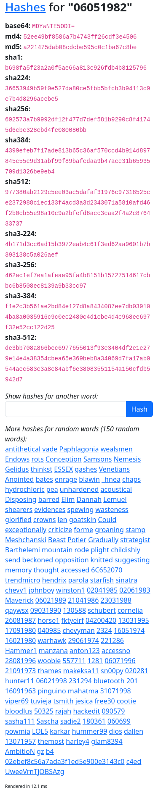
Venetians (114, 469)
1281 (95, 660)
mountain (57, 549)
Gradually (103, 539)
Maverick (19, 600)
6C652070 (106, 570)
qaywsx (17, 610)
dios (115, 731)
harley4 (77, 741)
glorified (18, 519)
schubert (101, 610)
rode (81, 549)
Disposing (21, 499)
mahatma (83, 691)
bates (44, 479)
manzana (53, 650)
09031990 (45, 610)
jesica (84, 701)
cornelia (130, 610)
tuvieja (40, 701)
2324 (104, 630)
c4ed (134, 761)
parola (78, 580)
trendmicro (22, 580)
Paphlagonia (79, 449)
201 (132, 680)
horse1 (48, 620)
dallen (133, 731)
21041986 (83, 600)
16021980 (20, 640)
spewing (80, 509)
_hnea (111, 479)
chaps (131, 479)
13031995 (133, 620)
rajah (63, 711)
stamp (135, 529)
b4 (50, 751)
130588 (74, 610)
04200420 (101, 620)
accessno (116, 650)
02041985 (102, 590)
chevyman (78, 630)
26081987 (20, 620)
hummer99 (89, 731)
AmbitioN (20, 751)
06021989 (50, 600)
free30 (105, 701)
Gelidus (17, 469)
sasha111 (20, 721)
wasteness (111, 509)
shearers (18, 509)
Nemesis (127, 459)
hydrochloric (25, 489)
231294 (80, 680)
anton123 (85, 650)
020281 (136, 670)
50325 (44, 711)
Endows (17, 459)
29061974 (83, 640)
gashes (86, 469)
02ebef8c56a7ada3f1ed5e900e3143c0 (65, 761)
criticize (60, 529)
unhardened (79, 489)
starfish (102, 580)
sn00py (112, 670)
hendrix (54, 580)
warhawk (51, 640)
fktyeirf (73, 620)
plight (100, 549)
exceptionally (25, 529)
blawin (89, 479)
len (62, 519)
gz (40, 751)
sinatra (126, 580)
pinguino (51, 691)
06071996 (119, 660)
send (12, 559)
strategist (135, 539)
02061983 (134, 590)
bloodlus (18, 711)
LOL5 (40, 731)
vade (49, 449)
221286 (112, 640)
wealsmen (117, 449)
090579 (113, 711)
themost (50, 741)
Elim (68, 499)
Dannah (89, 499)
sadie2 (70, 721)
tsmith (63, 701)
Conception (64, 459)
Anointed (19, 479)
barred (49, 499)
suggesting (132, 559)
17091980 (20, 630)
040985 (49, 630)
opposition (71, 559)
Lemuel (114, 499)
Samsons (97, 459)
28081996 (20, 660)
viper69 (17, 701)
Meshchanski (25, 539)
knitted (102, 559)
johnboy (41, 590)
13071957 (20, 741)
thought (46, 570)
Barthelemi (22, 549)
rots (37, 459)
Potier (76, 539)
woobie (49, 660)
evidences (49, 509)
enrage (66, 479)
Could (107, 519)
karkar (60, 731)
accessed (75, 570)
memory (18, 570)
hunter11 (19, 680)
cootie (126, 701)
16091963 (20, 691)
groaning (109, 529)
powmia (17, 731)
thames (49, 670)
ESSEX (63, 469)
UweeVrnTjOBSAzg (34, 771)
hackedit (86, 711)
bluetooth (109, 680)
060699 (119, 721)
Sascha (48, 721)
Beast (57, 539)
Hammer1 (21, 650)
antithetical (22, 449)
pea (52, 489)
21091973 (20, 670)
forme (83, 529)
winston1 (70, 590)
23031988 (116, 600)
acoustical (116, 489)
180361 (94, 721)
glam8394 (107, 741)
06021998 (51, 680)
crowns (44, 519)
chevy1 (16, 590)
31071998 (115, 691)
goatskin (82, 519)
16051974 (129, 630)
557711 (74, 660)
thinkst (42, 469)
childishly (125, 549)
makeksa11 (81, 670)
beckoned (38, 559)
